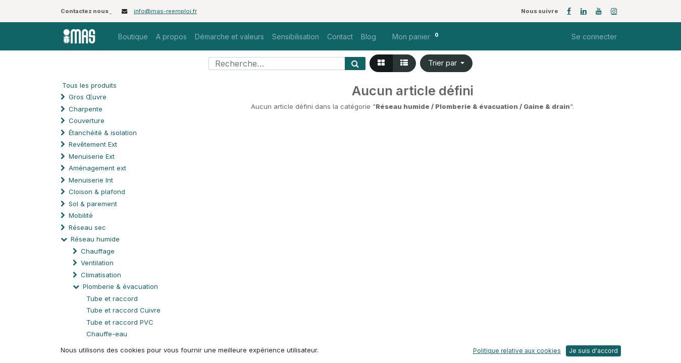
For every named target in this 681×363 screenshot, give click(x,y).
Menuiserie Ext (92, 156)
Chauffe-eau (106, 334)
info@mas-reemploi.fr (165, 11)
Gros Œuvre (88, 97)
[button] (446, 63)
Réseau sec (87, 227)
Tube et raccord (112, 298)
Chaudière (103, 346)
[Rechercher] (355, 63)
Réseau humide (95, 239)
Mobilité (81, 215)
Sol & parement (94, 204)
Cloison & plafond (97, 192)
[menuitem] (133, 36)
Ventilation (97, 263)
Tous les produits (89, 85)
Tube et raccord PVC (119, 322)
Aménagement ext (97, 168)
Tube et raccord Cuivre (123, 310)
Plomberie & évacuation (120, 286)
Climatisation (101, 275)
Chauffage (98, 251)
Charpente (85, 109)
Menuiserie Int (91, 180)
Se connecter (594, 36)
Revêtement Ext (93, 144)
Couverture (86, 120)
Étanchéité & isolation (103, 133)
